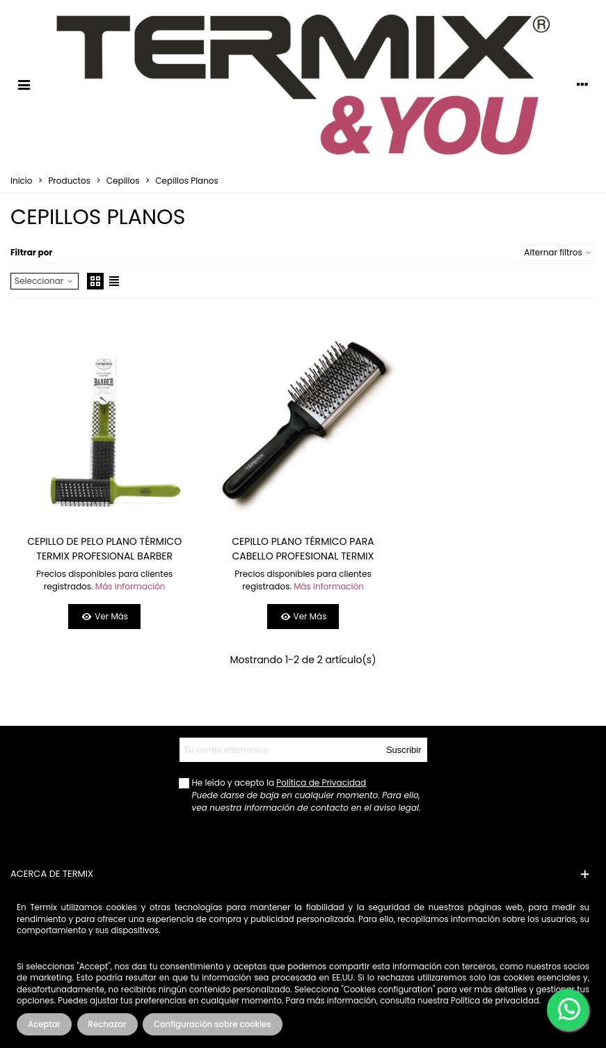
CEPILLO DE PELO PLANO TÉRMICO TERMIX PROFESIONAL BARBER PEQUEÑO (104, 556)
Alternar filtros (558, 252)
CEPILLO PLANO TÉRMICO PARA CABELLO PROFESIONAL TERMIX (303, 548)
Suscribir (404, 750)
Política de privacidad (495, 1000)
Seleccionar (44, 281)
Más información (130, 586)
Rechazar (107, 1024)
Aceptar (44, 1024)
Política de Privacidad (321, 782)
